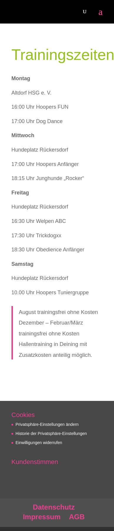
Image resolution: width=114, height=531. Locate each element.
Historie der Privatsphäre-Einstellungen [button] (51, 433)
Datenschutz (54, 507)
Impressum (42, 517)
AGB (77, 517)
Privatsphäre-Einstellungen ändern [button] (47, 424)
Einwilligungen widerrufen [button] (39, 442)
